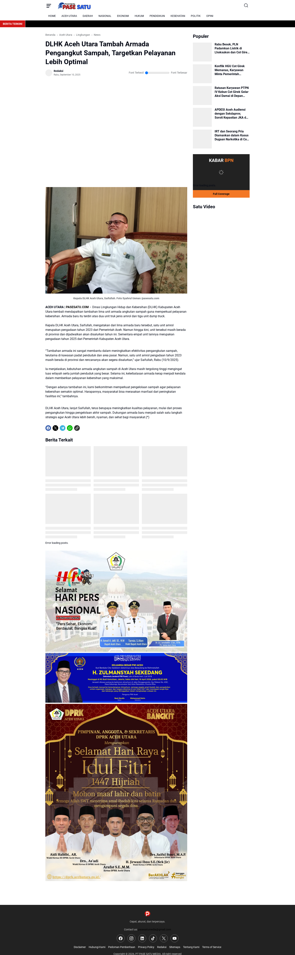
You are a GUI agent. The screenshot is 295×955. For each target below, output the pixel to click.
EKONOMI (123, 15)
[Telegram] (62, 428)
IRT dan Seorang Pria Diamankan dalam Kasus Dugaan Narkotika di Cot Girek (231, 135)
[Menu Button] (48, 5)
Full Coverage (221, 193)
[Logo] (147, 914)
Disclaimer (80, 947)
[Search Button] (246, 5)
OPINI (209, 15)
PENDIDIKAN (157, 15)
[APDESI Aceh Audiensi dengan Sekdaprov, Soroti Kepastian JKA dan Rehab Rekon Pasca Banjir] (202, 117)
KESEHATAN (178, 15)
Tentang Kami (191, 947)
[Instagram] (131, 938)
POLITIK (196, 15)
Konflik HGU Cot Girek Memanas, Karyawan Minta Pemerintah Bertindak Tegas (230, 70)
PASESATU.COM (77, 307)
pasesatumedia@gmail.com (154, 929)
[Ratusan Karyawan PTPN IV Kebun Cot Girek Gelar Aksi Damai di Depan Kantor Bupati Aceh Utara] (202, 95)
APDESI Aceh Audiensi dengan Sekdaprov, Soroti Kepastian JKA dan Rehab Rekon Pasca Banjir (232, 114)
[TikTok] (153, 938)
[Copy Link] (77, 428)
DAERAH (88, 15)
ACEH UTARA (69, 15)
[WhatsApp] (70, 428)
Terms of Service (211, 947)
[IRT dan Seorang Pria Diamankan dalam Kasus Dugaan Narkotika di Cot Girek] (202, 139)
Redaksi (161, 947)
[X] (55, 428)
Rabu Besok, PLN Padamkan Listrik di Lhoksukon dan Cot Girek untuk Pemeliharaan (232, 48)
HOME (52, 15)
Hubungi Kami (97, 947)
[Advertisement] (116, 96)
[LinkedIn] (142, 938)
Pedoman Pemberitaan (121, 947)
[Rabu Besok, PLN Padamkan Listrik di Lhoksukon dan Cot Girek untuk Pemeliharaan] (202, 52)
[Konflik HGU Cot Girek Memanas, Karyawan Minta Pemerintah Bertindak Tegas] (202, 73)
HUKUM (139, 15)
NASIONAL (105, 15)
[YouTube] (175, 938)
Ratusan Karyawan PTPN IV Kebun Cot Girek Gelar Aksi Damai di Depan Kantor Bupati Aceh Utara (232, 92)
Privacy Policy (146, 947)
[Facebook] (48, 428)
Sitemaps (174, 947)
